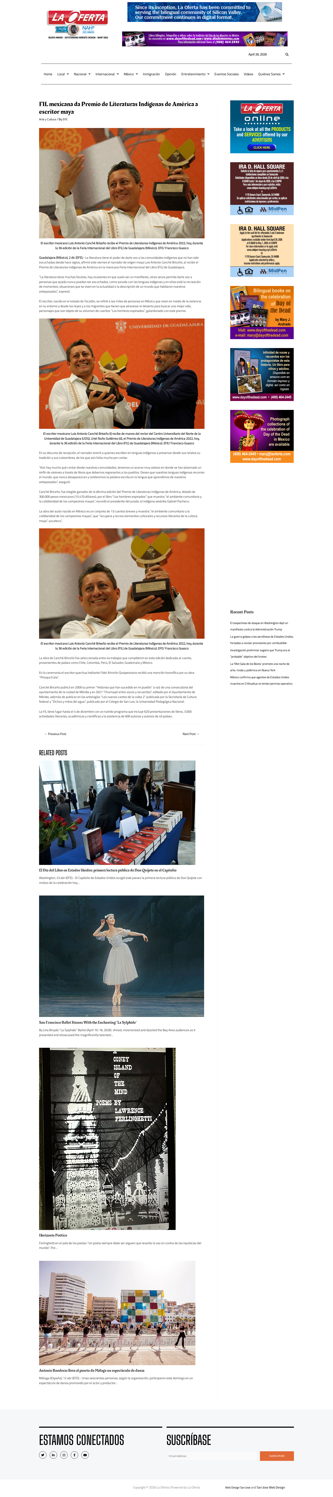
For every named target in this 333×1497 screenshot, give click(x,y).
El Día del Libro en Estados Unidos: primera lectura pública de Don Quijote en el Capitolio (113, 871)
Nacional (82, 74)
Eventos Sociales (226, 74)
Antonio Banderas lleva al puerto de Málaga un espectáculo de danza (95, 1371)
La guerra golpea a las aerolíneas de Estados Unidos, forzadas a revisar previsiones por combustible (260, 642)
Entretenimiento (195, 74)
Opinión (170, 74)
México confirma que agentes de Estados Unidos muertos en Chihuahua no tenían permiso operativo (258, 689)
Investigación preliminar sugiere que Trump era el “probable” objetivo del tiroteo (261, 659)
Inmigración (151, 74)
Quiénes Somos (271, 74)
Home (48, 74)
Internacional (107, 74)
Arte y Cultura (48, 119)
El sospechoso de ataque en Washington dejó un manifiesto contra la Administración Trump (260, 626)
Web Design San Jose (238, 1488)
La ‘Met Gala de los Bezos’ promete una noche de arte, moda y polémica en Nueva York (261, 673)
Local (63, 74)
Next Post (190, 734)
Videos (248, 74)
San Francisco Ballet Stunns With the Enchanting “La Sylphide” (92, 1023)
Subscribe (277, 1456)
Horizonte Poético (54, 1236)
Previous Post (57, 734)
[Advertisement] (262, 501)
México (131, 74)
